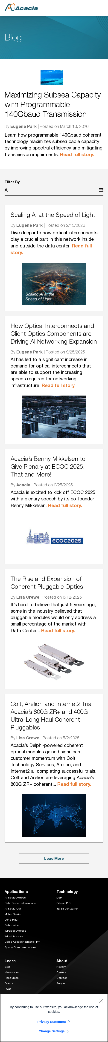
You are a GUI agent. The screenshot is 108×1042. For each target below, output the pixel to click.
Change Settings (52, 1031)
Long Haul (11, 919)
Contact (61, 977)
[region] (54, 1018)
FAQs (8, 988)
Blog (8, 966)
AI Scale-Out (13, 908)
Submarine (12, 925)
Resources (12, 977)
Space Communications (20, 947)
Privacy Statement (52, 1022)
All (7, 189)
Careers (61, 972)
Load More (54, 858)
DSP (59, 897)
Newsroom (12, 972)
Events (9, 983)
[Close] (101, 1000)
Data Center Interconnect (21, 903)
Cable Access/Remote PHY (22, 941)
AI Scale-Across (15, 897)
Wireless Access (15, 930)
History (61, 966)
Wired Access (14, 936)
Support (61, 983)
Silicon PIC (63, 903)
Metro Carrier (13, 914)
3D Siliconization (67, 908)
